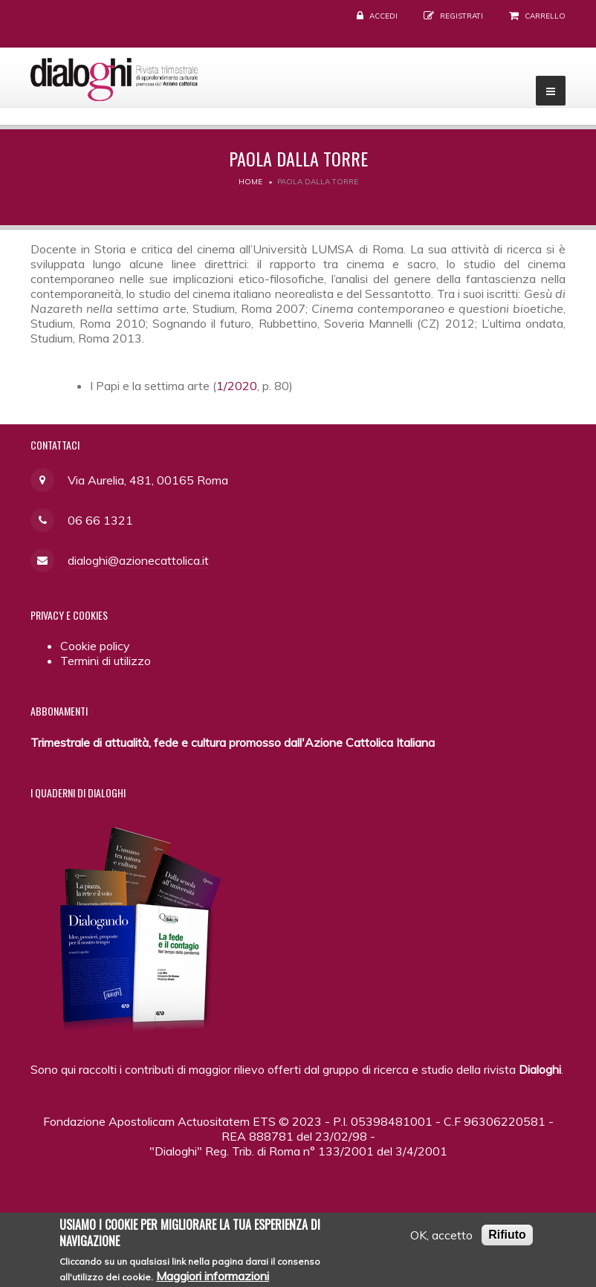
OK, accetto (441, 1242)
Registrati (461, 16)
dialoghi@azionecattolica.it (138, 560)
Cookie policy (95, 645)
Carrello (545, 16)
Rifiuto (507, 1242)
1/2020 (236, 385)
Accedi (383, 16)
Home (250, 182)
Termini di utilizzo (105, 660)
